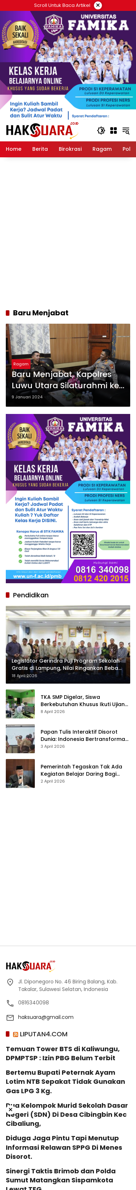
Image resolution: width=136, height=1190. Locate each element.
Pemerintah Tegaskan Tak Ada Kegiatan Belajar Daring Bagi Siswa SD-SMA (81, 770)
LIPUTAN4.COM (43, 1033)
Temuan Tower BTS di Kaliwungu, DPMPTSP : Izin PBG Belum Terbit (63, 1053)
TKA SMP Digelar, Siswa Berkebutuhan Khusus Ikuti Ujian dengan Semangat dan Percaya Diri (83, 701)
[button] (101, 130)
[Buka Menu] (113, 130)
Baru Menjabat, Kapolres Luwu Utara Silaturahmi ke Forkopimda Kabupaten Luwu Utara (65, 380)
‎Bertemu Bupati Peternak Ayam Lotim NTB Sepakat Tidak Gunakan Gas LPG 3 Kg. (65, 1081)
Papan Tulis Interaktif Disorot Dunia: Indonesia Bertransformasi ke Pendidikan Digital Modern (85, 736)
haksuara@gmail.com (46, 1017)
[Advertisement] (68, 232)
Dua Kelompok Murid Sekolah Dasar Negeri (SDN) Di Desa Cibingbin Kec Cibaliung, (67, 1114)
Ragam (21, 364)
